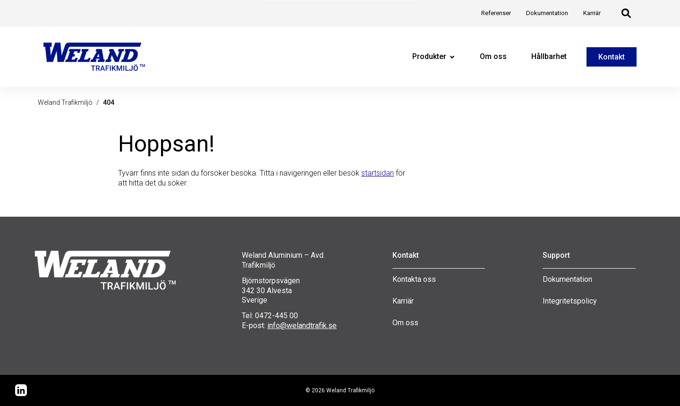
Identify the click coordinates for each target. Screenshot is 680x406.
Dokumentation (567, 279)
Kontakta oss (414, 279)
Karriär (403, 300)
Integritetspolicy (570, 300)
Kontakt (611, 56)
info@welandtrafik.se (302, 325)
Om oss (405, 322)
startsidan (377, 173)
